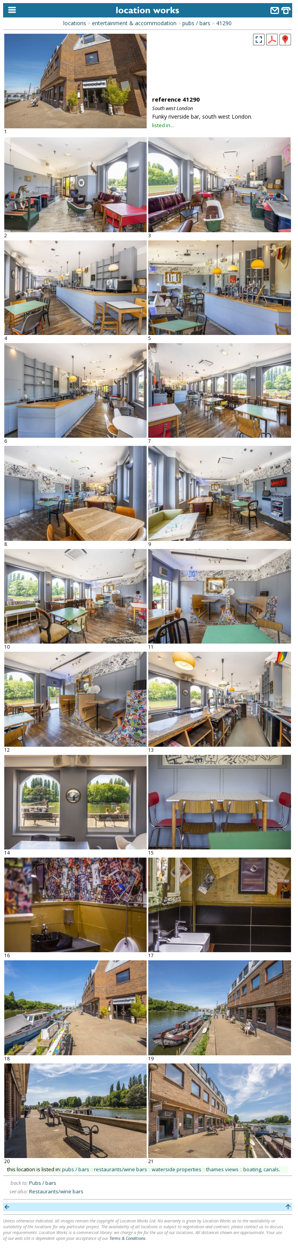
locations (74, 23)
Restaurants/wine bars (56, 1191)
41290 (224, 23)
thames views (222, 1169)
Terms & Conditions (127, 1238)
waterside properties (176, 1169)
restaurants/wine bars (120, 1169)
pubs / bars (196, 23)
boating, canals (261, 1169)
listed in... (163, 125)
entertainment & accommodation (134, 23)
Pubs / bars (42, 1182)
